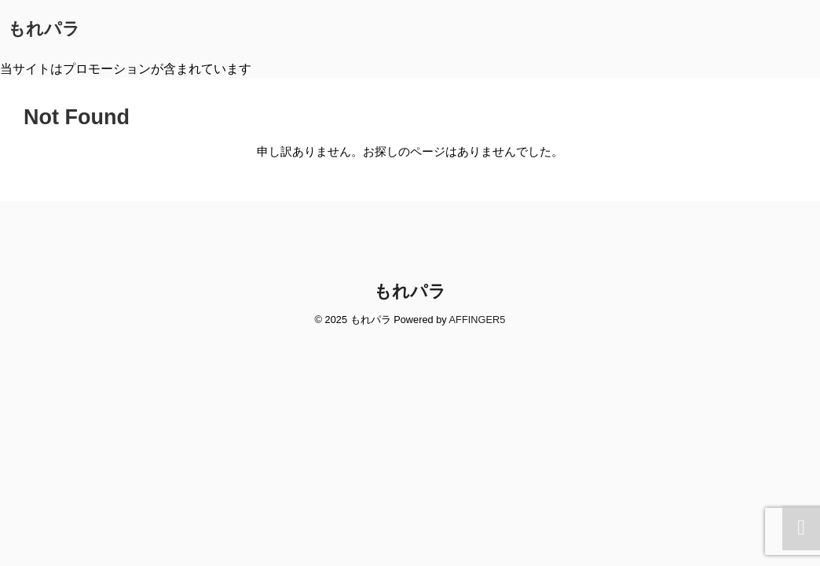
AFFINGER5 (477, 319)
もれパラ (44, 29)
